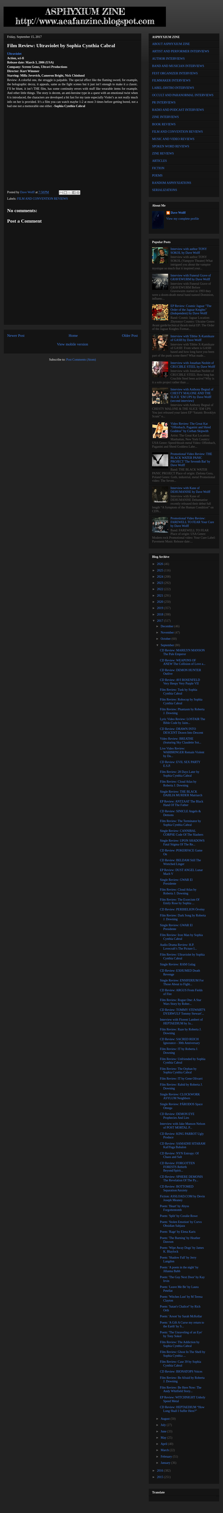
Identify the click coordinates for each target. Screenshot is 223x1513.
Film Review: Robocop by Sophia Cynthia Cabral (181, 701)
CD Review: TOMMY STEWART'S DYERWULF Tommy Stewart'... (182, 1011)
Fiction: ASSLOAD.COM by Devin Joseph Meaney (182, 1198)
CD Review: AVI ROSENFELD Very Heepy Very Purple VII (180, 681)
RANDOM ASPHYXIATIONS (171, 183)
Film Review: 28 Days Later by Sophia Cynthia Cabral (179, 773)
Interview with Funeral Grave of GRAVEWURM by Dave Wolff (191, 277)
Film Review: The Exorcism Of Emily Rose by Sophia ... (179, 901)
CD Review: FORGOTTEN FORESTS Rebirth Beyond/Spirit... (177, 1167)
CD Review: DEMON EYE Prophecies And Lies (177, 1115)
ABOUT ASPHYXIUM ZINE (171, 44)
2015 (160, 1477)
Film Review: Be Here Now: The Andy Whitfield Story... (180, 1389)
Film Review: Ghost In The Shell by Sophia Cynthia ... (182, 1353)
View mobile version (72, 344)
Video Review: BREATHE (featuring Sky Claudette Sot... (180, 740)
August (165, 1418)
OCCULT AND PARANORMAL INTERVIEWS (182, 95)
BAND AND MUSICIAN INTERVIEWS (178, 66)
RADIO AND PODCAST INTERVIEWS (178, 110)
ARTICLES (159, 160)
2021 (160, 595)
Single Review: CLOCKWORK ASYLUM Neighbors (180, 1096)
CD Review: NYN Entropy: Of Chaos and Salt (179, 1155)
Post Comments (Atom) (81, 359)
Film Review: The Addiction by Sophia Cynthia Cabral (180, 1344)
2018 (160, 614)
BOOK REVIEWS (164, 124)
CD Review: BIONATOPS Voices (181, 1371)
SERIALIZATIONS (164, 190)
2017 (160, 620)
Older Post (130, 335)
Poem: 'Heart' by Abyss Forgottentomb (174, 1208)
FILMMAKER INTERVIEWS (171, 80)
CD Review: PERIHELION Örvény (182, 909)
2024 (160, 576)
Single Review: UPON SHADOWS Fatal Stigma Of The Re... (182, 842)
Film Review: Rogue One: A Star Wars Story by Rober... (180, 1001)
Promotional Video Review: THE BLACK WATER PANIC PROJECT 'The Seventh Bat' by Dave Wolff (191, 459)
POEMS (157, 175)
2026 (160, 564)
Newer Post (16, 335)
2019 (160, 608)
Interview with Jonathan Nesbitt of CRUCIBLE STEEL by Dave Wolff (193, 364)
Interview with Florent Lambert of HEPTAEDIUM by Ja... (181, 1021)
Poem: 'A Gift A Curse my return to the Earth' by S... (182, 1324)
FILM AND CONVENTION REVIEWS (42, 198)
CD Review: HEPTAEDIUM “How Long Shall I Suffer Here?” (182, 1409)
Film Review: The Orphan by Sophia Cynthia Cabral (178, 1070)
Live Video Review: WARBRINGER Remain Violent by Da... (182, 752)
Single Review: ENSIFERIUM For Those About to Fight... (182, 982)
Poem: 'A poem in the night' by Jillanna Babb (179, 1269)
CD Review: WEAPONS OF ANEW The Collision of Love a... (182, 662)
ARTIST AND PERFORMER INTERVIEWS (180, 51)
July (164, 1425)
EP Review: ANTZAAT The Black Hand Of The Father (181, 803)
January (166, 1462)
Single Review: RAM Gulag (177, 964)
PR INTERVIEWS (164, 102)
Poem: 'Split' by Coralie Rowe (179, 1216)
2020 (160, 601)
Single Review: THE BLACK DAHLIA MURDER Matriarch (181, 793)
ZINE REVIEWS (163, 153)
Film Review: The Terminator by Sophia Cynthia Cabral (180, 823)
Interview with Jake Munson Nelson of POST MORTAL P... (182, 1125)
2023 (160, 583)
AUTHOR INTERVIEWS (168, 58)
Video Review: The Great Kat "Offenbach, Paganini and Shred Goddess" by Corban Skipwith (191, 427)
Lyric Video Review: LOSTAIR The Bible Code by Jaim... (182, 721)
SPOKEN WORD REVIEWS (170, 146)
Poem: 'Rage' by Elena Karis (178, 1231)
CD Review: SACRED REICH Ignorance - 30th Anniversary (180, 1041)
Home (73, 335)
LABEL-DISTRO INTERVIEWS (173, 87)
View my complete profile (182, 218)
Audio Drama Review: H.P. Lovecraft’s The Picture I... (178, 946)
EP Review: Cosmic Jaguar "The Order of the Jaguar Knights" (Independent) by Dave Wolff (191, 309)
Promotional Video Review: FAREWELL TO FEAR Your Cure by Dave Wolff (192, 522)
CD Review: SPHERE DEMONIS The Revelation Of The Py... (181, 1178)
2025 (160, 570)
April (164, 1444)
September (168, 645)
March (165, 1450)
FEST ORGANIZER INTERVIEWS (175, 73)
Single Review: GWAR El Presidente (176, 881)
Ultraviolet (14, 53)
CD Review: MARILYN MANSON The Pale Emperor (182, 652)
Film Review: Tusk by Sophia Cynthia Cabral (178, 691)
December (167, 626)
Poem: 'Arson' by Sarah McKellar (181, 1316)
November (168, 632)
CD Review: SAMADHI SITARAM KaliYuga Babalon (182, 1145)
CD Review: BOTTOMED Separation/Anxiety (177, 1188)
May (164, 1437)
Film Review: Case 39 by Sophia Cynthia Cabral (180, 1363)
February (167, 1456)
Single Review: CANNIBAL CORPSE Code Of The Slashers (181, 832)
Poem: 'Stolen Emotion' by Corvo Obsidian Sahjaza (181, 1223)
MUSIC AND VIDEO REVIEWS (173, 139)
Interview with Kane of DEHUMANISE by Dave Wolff (190, 490)
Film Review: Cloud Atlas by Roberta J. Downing (178, 783)
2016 (160, 1470)
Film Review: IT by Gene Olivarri (181, 1078)
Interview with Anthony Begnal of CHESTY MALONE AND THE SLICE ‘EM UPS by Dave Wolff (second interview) (192, 395)
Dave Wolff (178, 212)
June (164, 1431)
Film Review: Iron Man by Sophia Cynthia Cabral (181, 936)
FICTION (158, 168)
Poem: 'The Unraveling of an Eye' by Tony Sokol (181, 1334)
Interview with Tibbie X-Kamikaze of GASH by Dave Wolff (192, 338)
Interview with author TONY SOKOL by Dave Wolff (189, 250)
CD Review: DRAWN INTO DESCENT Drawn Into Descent (181, 730)
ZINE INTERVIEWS (165, 117)
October (166, 638)
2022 (160, 589)
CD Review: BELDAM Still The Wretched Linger (180, 862)
